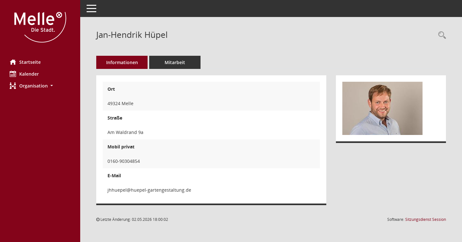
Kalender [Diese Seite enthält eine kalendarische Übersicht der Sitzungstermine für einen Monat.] (24, 74)
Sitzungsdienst (425, 219)
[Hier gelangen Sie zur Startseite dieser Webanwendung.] (40, 27)
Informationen (122, 62)
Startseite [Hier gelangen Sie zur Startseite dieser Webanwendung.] (25, 62)
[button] (40, 86)
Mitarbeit (175, 62)
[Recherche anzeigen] (440, 35)
